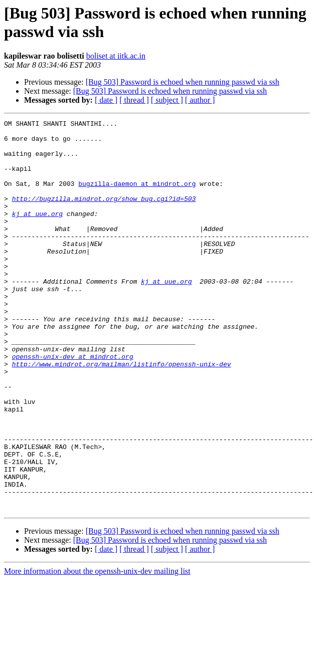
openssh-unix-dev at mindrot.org (72, 404)
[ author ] (200, 100)
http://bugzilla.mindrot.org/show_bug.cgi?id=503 (104, 215)
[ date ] (106, 100)
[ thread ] (134, 100)
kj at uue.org (37, 233)
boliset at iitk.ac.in (115, 56)
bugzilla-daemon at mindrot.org (137, 196)
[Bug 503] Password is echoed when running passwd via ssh (182, 82)
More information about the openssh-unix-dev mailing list (97, 649)
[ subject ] (167, 100)
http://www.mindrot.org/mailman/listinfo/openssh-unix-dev (121, 413)
